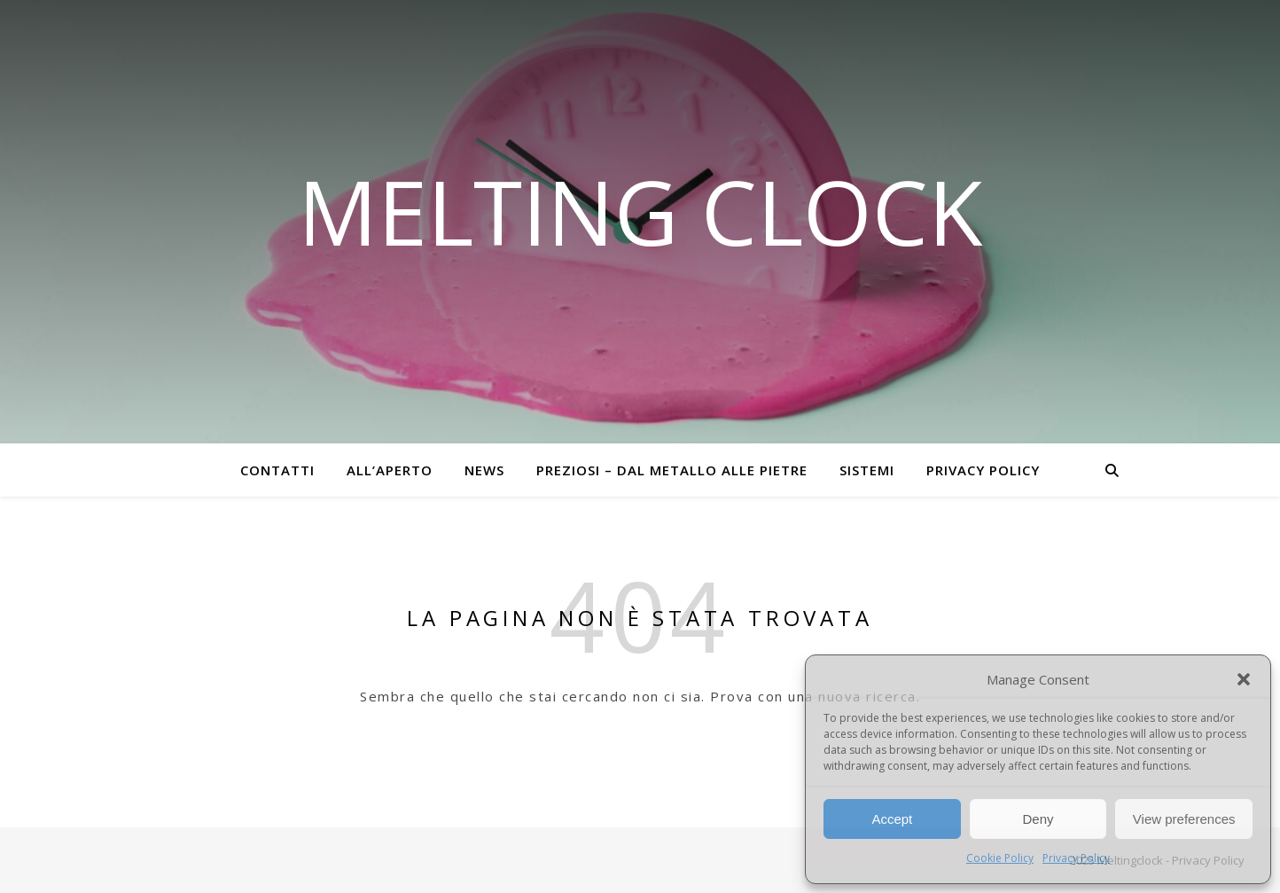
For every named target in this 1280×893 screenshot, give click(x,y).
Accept (891, 818)
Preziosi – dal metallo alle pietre (672, 470)
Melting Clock (640, 211)
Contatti (277, 470)
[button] (1244, 679)
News (484, 470)
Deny (1037, 818)
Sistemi (866, 470)
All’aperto (390, 470)
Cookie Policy (1000, 858)
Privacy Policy (1076, 858)
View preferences (1184, 818)
